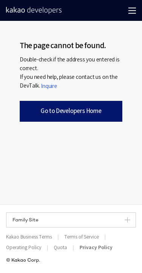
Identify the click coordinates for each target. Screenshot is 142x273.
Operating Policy (23, 247)
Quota (60, 247)
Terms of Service (81, 237)
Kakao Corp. (25, 260)
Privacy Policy (96, 247)
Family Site (71, 220)
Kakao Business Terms (29, 237)
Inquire (49, 86)
